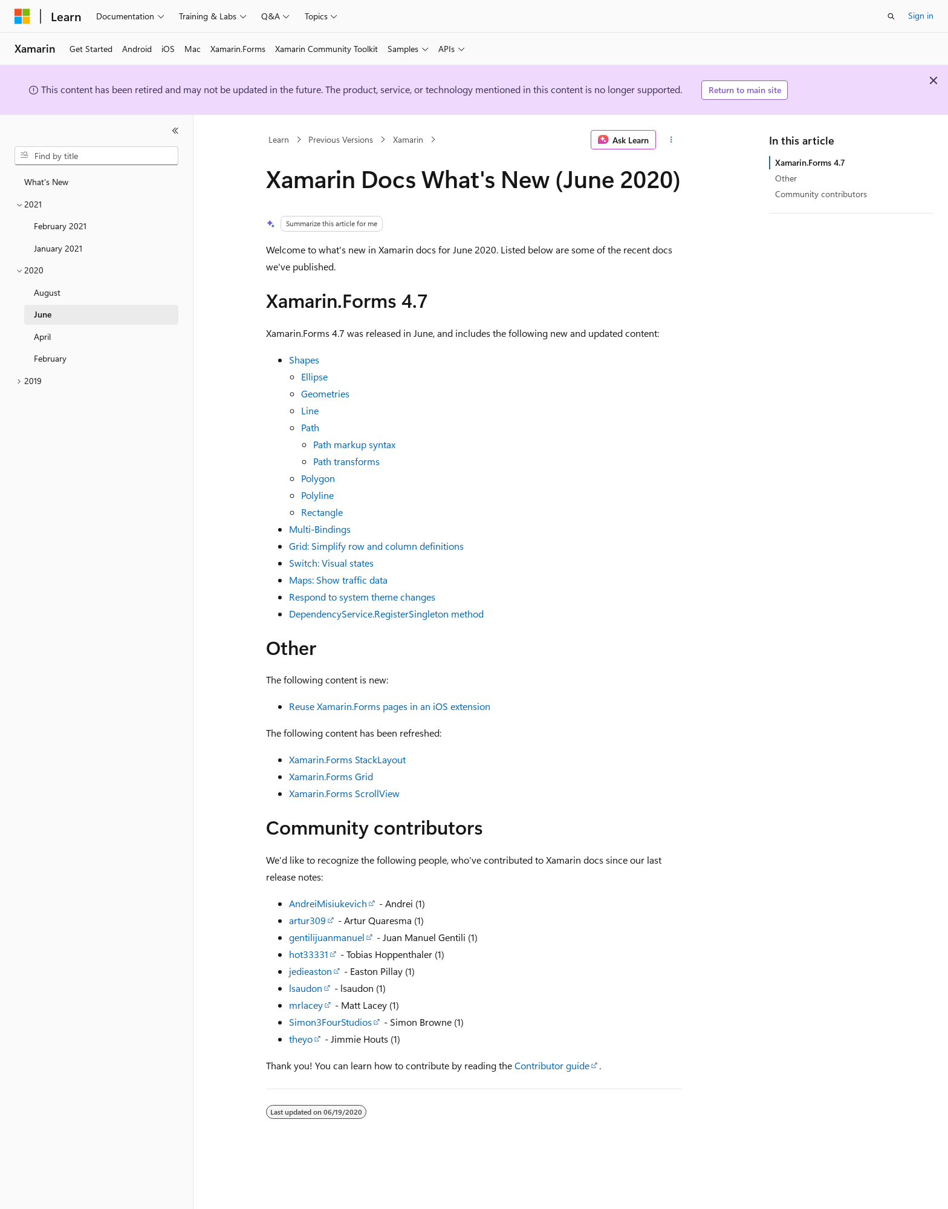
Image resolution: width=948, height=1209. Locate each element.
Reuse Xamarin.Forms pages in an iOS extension (389, 706)
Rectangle (322, 512)
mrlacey (306, 1005)
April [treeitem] (42, 336)
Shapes (304, 359)
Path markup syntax (354, 444)
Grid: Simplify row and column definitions (376, 545)
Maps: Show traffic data (338, 579)
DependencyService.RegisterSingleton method (386, 613)
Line (310, 410)
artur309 (307, 920)
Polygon (318, 478)
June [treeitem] (42, 314)
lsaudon (305, 988)
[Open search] (891, 16)
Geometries (325, 393)
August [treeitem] (47, 292)
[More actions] (671, 139)
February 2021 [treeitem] (60, 226)
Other (786, 178)
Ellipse (314, 376)
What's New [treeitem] (46, 181)
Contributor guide (552, 1065)
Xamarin (408, 139)
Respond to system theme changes (362, 596)
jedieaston (310, 971)
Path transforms (346, 461)
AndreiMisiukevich (328, 903)
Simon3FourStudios (330, 1021)
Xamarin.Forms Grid (331, 776)
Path (310, 427)
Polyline (317, 495)
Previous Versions (340, 139)
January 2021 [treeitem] (58, 248)
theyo (301, 1038)
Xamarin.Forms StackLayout (347, 759)
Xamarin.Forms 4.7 (810, 162)
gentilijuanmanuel (327, 937)
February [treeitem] (50, 358)
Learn (278, 139)
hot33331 (308, 954)
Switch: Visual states (331, 562)
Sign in (920, 15)
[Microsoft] (22, 16)
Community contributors (821, 194)
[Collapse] (175, 131)
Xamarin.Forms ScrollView (344, 793)
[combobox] (96, 156)
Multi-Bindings (320, 529)
